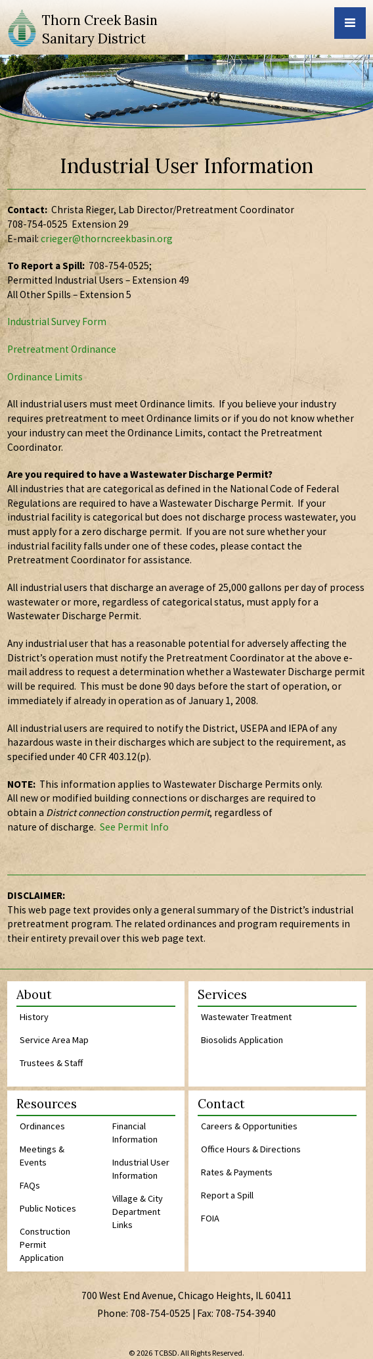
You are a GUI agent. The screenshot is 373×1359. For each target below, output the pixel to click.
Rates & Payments (237, 1172)
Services (222, 995)
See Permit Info (134, 827)
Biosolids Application (242, 1040)
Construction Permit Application (45, 1244)
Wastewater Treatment (246, 1017)
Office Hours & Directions (251, 1149)
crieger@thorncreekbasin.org (107, 238)
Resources (46, 1105)
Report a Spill (227, 1195)
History (34, 1017)
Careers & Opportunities (249, 1126)
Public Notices (48, 1208)
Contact (221, 1105)
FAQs (30, 1185)
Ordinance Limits (45, 377)
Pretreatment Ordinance (61, 349)
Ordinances (42, 1126)
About (34, 995)
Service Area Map (54, 1040)
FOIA (210, 1218)
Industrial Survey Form (56, 321)
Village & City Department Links (137, 1211)
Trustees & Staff (51, 1063)
